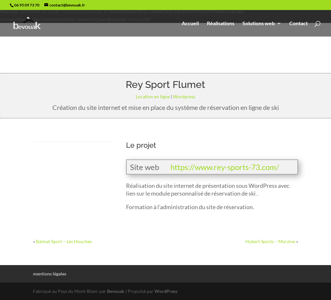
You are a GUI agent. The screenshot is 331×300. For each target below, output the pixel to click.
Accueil (190, 23)
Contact (298, 23)
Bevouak (115, 291)
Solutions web (258, 23)
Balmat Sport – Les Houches (64, 241)
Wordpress (184, 96)
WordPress (166, 291)
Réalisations (220, 23)
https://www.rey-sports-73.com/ (224, 167)
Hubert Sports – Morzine (270, 241)
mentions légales (49, 273)
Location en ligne (153, 96)
